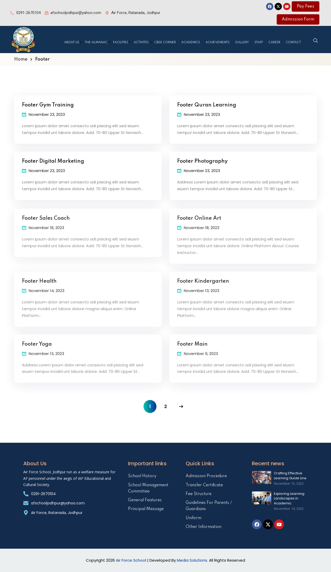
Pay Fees (305, 6)
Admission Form (298, 19)
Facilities (120, 42)
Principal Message (146, 509)
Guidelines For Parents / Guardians (209, 506)
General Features (145, 500)
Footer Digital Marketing (53, 163)
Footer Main (192, 350)
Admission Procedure (206, 476)
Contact (293, 42)
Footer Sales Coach (46, 224)
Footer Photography (202, 163)
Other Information (203, 527)
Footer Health (39, 287)
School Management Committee (148, 488)
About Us (71, 42)
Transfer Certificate (204, 485)
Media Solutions (192, 560)
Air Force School (131, 560)
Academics (190, 42)
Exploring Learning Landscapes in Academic (289, 498)
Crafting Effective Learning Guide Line (290, 475)
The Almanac (96, 42)
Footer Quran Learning (206, 107)
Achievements (218, 42)
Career (274, 42)
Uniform (193, 518)
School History (142, 476)
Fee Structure (199, 494)
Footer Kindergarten (203, 287)
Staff (258, 42)
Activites (141, 42)
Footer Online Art (199, 224)
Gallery (242, 42)
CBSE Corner (165, 42)
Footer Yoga (37, 350)
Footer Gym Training (48, 107)
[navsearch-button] (315, 41)
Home (20, 59)
